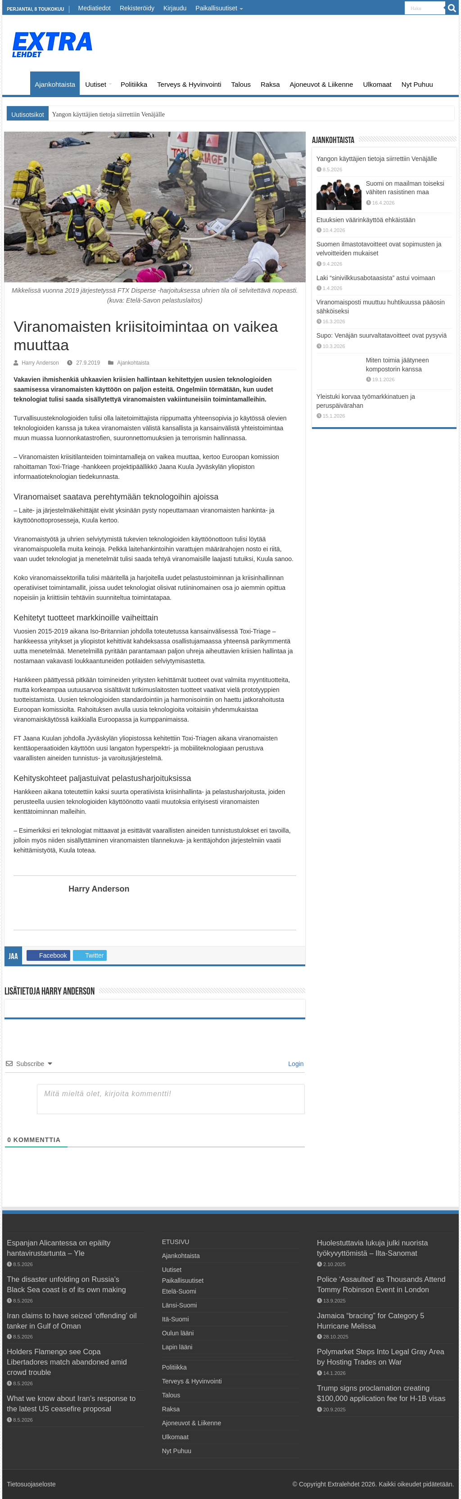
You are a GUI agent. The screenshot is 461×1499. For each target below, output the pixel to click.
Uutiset (95, 84)
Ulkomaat (377, 84)
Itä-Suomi (175, 1319)
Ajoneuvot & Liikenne (321, 84)
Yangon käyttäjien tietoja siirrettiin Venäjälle (108, 114)
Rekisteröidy (137, 8)
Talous (241, 84)
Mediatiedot (94, 8)
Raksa (270, 84)
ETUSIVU (18, 83)
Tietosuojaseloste (31, 1484)
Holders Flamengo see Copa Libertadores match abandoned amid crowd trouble (67, 1361)
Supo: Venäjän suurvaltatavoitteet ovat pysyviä (381, 335)
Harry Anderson (40, 363)
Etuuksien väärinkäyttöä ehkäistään (366, 219)
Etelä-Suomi (179, 1291)
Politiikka (134, 84)
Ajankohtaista (55, 84)
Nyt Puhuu (417, 84)
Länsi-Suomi (179, 1305)
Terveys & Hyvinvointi (189, 84)
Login (294, 1063)
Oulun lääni (178, 1333)
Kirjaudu (174, 8)
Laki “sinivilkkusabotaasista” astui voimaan (375, 277)
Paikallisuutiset (216, 8)
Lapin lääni (177, 1347)
